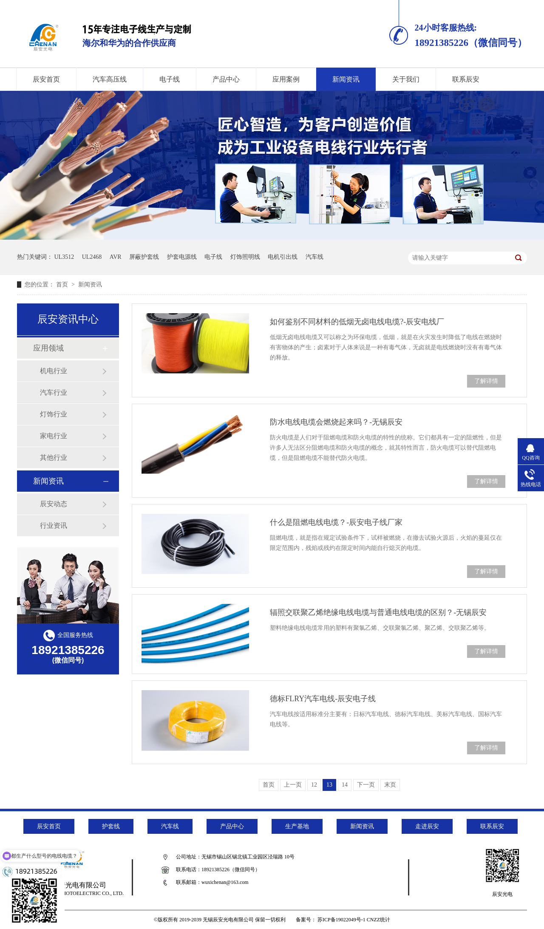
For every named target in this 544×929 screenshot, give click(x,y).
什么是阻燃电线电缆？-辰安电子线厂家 (336, 522)
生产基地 (297, 826)
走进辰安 (427, 826)
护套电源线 (182, 257)
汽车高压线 (110, 79)
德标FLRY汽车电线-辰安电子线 (323, 698)
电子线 (169, 79)
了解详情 (486, 381)
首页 (63, 284)
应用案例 (286, 79)
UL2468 (92, 257)
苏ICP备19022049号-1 (341, 920)
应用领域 (48, 348)
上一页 (293, 785)
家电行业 (53, 435)
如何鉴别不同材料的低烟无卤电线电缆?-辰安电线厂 (357, 321)
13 (329, 785)
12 (314, 785)
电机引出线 (283, 257)
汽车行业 (53, 392)
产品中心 (226, 79)
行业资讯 (53, 525)
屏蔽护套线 (144, 257)
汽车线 (314, 257)
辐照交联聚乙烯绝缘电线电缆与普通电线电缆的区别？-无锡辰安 (378, 612)
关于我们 (405, 79)
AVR (116, 257)
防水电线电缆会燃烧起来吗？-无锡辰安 (336, 422)
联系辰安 (465, 79)
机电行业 (53, 370)
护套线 (111, 826)
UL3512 (64, 257)
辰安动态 (53, 503)
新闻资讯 (346, 79)
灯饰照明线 (245, 257)
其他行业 (53, 457)
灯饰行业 (53, 414)
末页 (390, 785)
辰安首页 (46, 79)
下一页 (366, 785)
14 (345, 785)
